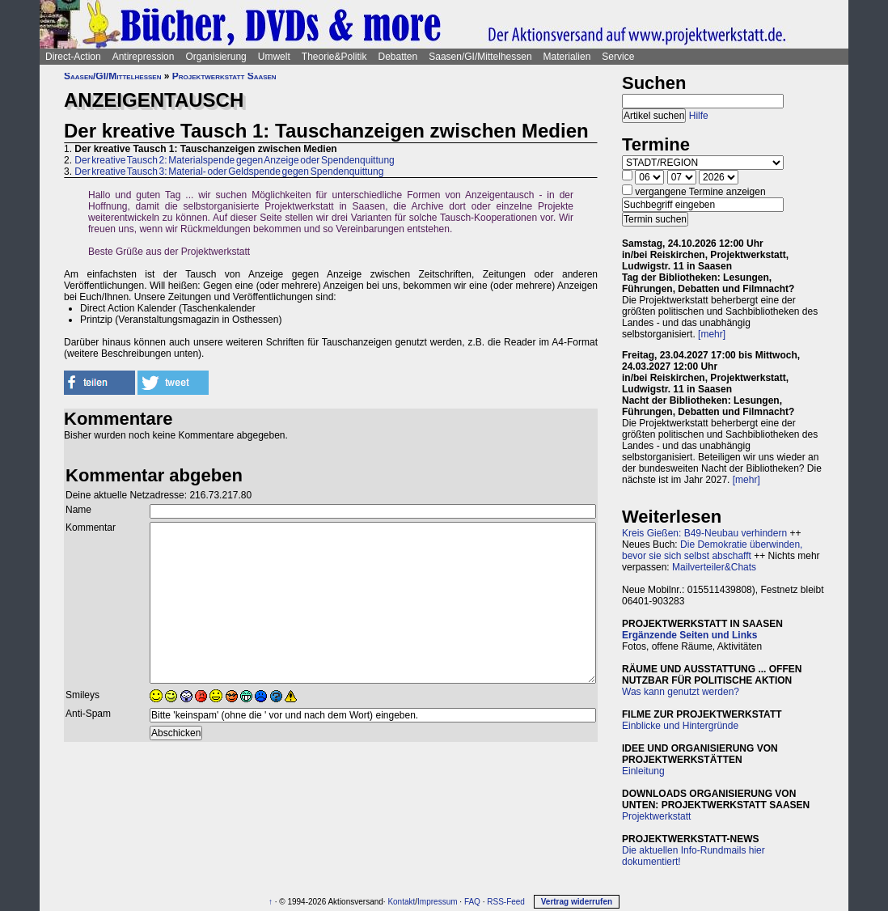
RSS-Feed (506, 901)
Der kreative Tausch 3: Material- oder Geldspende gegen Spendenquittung (228, 171)
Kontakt (401, 901)
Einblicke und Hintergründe (680, 725)
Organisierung (215, 56)
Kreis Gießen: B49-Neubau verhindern (704, 533)
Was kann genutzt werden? (680, 691)
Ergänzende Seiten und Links (689, 635)
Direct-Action (73, 56)
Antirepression (143, 56)
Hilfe (698, 115)
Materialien (567, 56)
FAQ (472, 901)
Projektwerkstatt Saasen (224, 76)
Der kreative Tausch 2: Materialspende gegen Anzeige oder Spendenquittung (234, 160)
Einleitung (643, 771)
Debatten (398, 56)
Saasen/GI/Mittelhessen (480, 56)
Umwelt (274, 56)
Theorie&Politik (334, 56)
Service (618, 56)
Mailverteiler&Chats (714, 567)
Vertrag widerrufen (576, 901)
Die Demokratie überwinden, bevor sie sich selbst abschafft (712, 550)
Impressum (437, 901)
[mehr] (711, 334)
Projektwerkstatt (656, 816)
